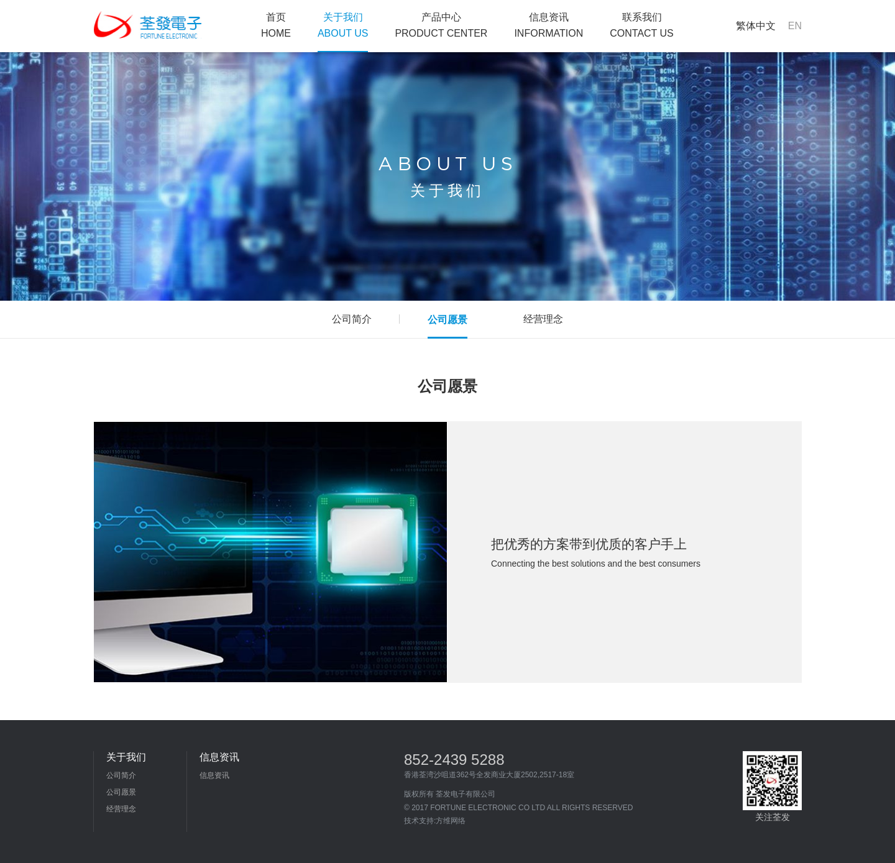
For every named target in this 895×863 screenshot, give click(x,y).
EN (795, 26)
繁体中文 (756, 26)
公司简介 (121, 775)
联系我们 (642, 25)
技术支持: (420, 820)
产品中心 (441, 25)
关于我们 (343, 25)
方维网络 (451, 820)
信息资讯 (548, 25)
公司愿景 (121, 792)
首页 (276, 25)
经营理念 (121, 809)
